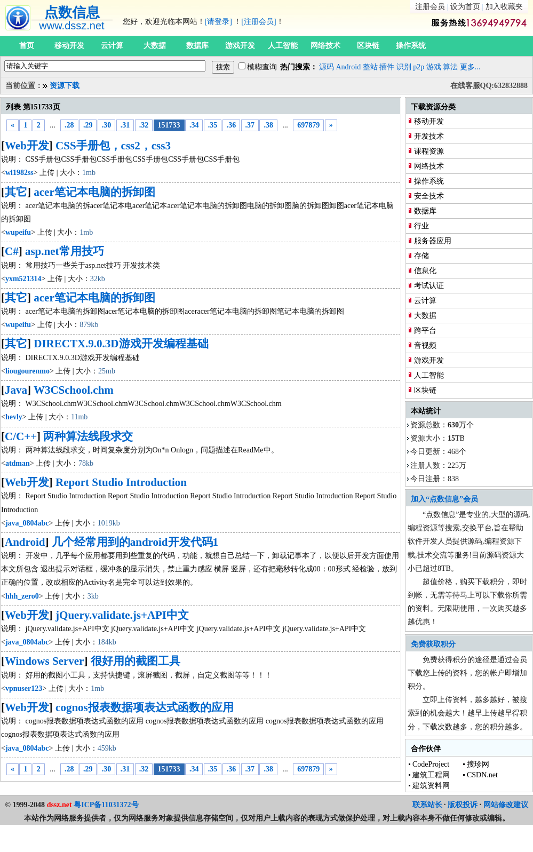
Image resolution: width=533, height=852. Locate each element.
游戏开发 (240, 46)
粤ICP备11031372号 (106, 805)
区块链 (368, 46)
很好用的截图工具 (135, 661)
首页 (26, 46)
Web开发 (27, 145)
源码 (326, 67)
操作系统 (411, 46)
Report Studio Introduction (121, 482)
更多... (470, 67)
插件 (386, 67)
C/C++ (21, 436)
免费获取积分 (433, 644)
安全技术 (429, 196)
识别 (403, 67)
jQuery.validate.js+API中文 (122, 615)
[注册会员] (258, 22)
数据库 (197, 46)
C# (12, 251)
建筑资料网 (431, 786)
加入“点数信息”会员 (444, 499)
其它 (16, 192)
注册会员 (430, 7)
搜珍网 (478, 764)
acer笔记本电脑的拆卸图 (94, 192)
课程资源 (429, 151)
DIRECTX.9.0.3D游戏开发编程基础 (121, 343)
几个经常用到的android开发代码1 (135, 542)
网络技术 (325, 46)
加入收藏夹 (504, 7)
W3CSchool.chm (74, 390)
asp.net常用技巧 (64, 251)
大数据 (155, 46)
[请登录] (218, 22)
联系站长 (427, 805)
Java (16, 390)
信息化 (425, 271)
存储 (421, 256)
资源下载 (64, 86)
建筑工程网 (431, 775)
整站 (370, 67)
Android (348, 67)
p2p (418, 67)
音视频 (425, 345)
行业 (421, 226)
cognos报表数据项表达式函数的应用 (144, 707)
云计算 (112, 46)
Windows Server (44, 661)
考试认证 (429, 286)
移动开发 (69, 46)
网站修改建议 (505, 805)
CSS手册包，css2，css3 (113, 145)
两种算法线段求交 (88, 436)
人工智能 (283, 46)
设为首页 (465, 7)
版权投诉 (463, 805)
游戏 (433, 67)
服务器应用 (432, 241)
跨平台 (425, 331)
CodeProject (430, 764)
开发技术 (429, 136)
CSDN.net (482, 775)
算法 (450, 67)
